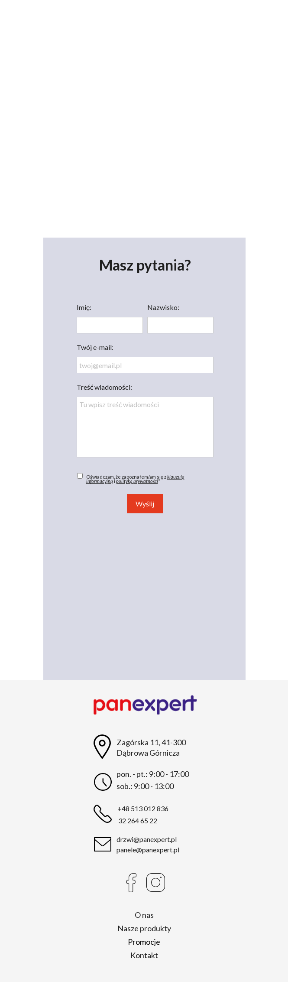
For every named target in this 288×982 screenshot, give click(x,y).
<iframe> (144, 596)
